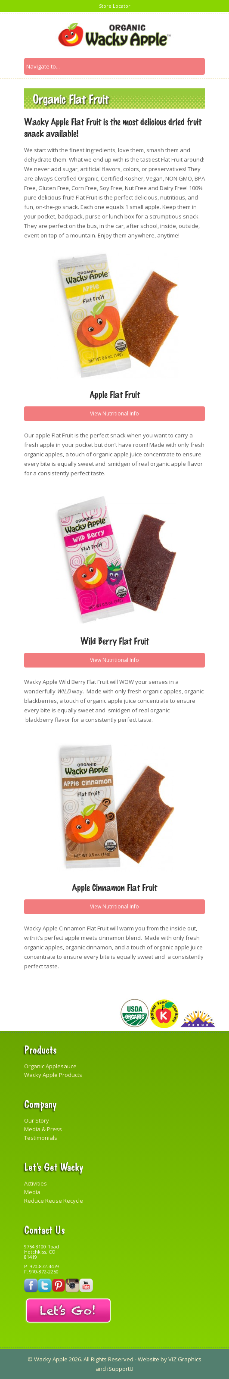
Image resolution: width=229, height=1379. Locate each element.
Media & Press (43, 1129)
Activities (35, 1183)
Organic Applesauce (50, 1066)
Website (148, 1359)
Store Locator (114, 6)
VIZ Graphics (184, 1359)
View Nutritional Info (114, 413)
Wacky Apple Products (53, 1075)
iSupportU (120, 1369)
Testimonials (40, 1138)
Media (32, 1192)
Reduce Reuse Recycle (53, 1200)
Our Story (36, 1120)
